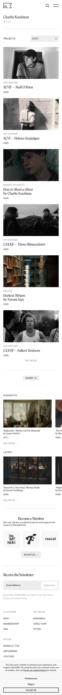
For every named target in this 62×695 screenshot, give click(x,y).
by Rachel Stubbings (27, 489)
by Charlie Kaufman (31, 191)
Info (6, 618)
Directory (40, 624)
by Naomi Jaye (31, 297)
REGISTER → (31, 555)
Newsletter (11, 646)
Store (37, 629)
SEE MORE (9, 443)
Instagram (10, 651)
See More (31, 361)
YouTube (8, 656)
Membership (11, 624)
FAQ (5, 629)
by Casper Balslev (27, 432)
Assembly (39, 618)
